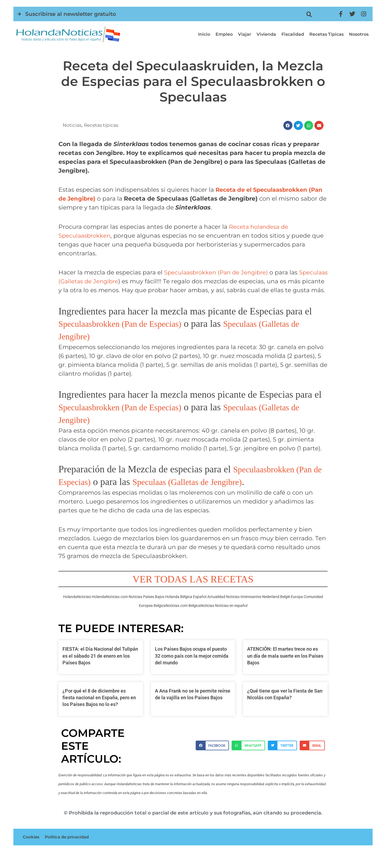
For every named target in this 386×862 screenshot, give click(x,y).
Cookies (31, 846)
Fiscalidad (292, 34)
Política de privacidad (69, 846)
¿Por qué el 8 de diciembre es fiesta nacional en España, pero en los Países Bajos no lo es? (99, 706)
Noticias (72, 125)
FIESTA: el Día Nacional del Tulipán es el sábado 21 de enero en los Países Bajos (100, 664)
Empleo (224, 34)
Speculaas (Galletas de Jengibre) (211, 490)
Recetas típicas (326, 34)
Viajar (244, 34)
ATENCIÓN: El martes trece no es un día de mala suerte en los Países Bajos (285, 664)
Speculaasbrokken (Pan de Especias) (129, 332)
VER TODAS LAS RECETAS (193, 588)
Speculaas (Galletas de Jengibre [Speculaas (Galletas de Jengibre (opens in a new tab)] (105, 281)
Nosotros (359, 34)
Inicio (204, 34)
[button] (309, 14)
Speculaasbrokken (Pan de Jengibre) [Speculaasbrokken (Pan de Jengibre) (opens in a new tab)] (218, 272)
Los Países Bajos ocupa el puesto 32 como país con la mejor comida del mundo (191, 664)
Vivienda (266, 34)
